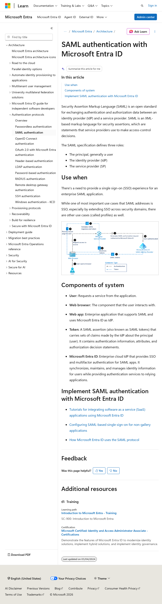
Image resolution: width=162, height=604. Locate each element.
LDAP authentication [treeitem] (28, 167)
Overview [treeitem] (21, 120)
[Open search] (142, 5)
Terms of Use (13, 594)
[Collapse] (51, 28)
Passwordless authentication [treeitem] (33, 126)
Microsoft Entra (82, 31)
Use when (71, 85)
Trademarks (34, 594)
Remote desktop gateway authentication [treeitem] (31, 187)
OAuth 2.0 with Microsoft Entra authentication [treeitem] (35, 152)
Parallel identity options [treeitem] (27, 69)
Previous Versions (38, 588)
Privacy (92, 588)
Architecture (104, 31)
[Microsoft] (8, 5)
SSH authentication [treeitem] (27, 196)
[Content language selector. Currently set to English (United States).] (24, 578)
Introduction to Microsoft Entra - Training (88, 513)
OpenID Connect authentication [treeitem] (26, 141)
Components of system (80, 90)
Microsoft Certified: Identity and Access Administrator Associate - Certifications (104, 532)
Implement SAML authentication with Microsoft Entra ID (101, 96)
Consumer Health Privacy (121, 588)
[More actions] (155, 31)
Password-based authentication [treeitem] (35, 173)
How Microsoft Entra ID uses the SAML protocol (104, 439)
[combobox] (29, 37)
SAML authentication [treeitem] (29, 132)
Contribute (75, 588)
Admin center (146, 17)
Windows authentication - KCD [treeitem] (35, 202)
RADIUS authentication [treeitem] (30, 179)
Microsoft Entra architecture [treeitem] (30, 51)
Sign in (152, 5)
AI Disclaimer (13, 588)
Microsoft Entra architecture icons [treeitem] (34, 57)
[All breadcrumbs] (65, 31)
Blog (57, 588)
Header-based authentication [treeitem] (34, 161)
